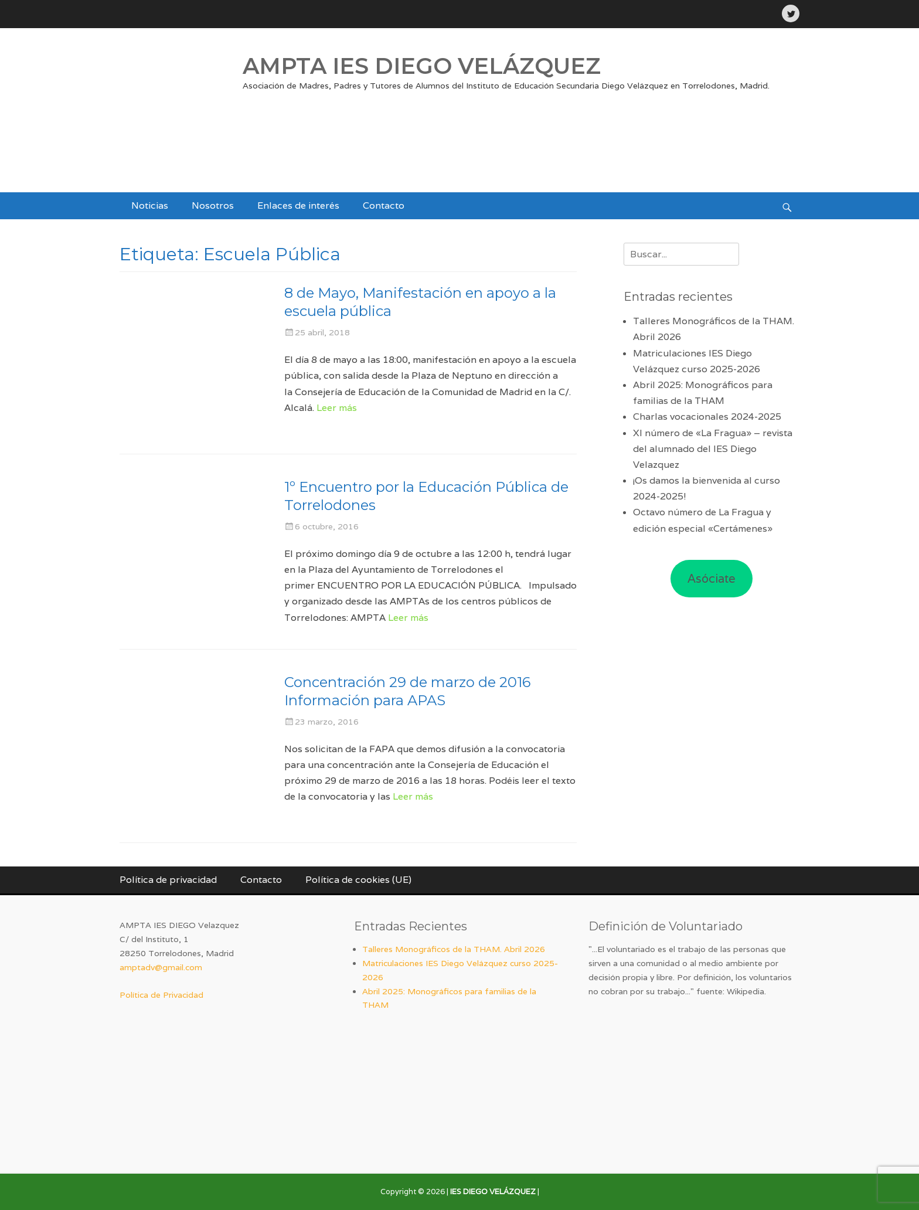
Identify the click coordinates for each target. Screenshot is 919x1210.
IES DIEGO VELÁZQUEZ (492, 1192)
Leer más (336, 408)
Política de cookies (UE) (358, 879)
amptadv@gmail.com (161, 967)
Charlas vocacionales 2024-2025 (707, 416)
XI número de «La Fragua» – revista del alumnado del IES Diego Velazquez (712, 449)
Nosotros (213, 205)
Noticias (149, 205)
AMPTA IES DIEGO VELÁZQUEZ (422, 66)
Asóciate (711, 578)
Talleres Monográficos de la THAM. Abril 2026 (453, 949)
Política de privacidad (168, 879)
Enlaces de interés (298, 205)
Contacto (383, 205)
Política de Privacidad (161, 995)
